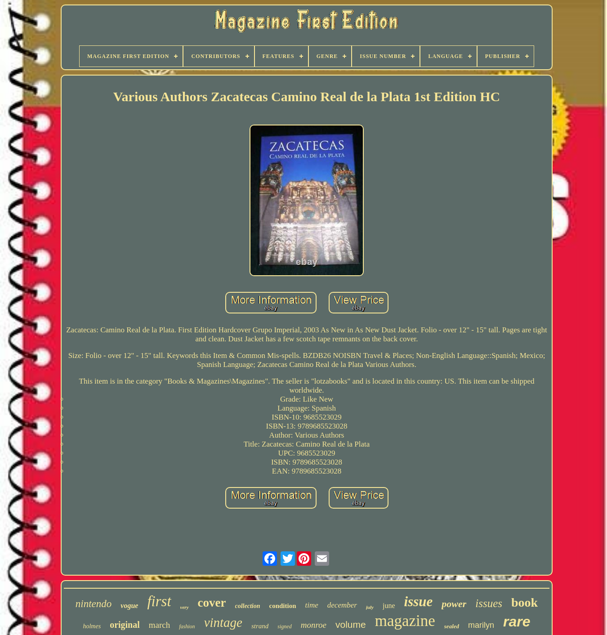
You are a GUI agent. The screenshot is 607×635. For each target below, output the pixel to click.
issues (488, 603)
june (389, 605)
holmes (92, 626)
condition (282, 605)
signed (284, 626)
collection (247, 606)
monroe (313, 625)
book (524, 602)
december (342, 605)
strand (259, 626)
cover (212, 602)
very (184, 607)
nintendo (94, 603)
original (125, 625)
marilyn (481, 625)
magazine (405, 621)
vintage (223, 622)
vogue (129, 605)
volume (350, 624)
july (370, 607)
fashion (187, 626)
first (159, 601)
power (454, 603)
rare (517, 621)
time (311, 605)
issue (418, 601)
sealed (451, 626)
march (159, 625)
